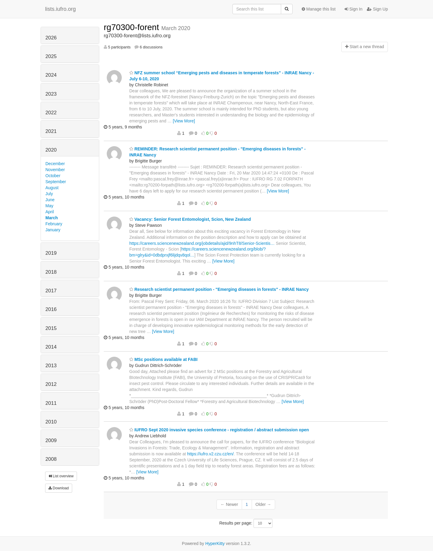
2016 (51, 309)
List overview (61, 476)
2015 (51, 328)
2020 (51, 150)
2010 (51, 422)
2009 (51, 440)
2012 (51, 384)
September (55, 181)
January (52, 229)
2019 (51, 253)
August (52, 187)
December (55, 163)
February (53, 223)
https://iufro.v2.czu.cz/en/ (210, 453)
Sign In (353, 9)
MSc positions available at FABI (163, 359)
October (52, 175)
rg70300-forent (132, 27)
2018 (51, 272)
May (49, 205)
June (49, 199)
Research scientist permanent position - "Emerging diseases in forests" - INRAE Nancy (219, 289)
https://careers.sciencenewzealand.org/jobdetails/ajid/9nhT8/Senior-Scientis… (202, 243)
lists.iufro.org (60, 9)
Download (58, 488)
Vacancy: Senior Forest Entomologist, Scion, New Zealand (190, 219)
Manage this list (319, 9)
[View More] (184, 121)
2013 (51, 365)
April (49, 211)
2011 (51, 403)
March (51, 217)
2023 (51, 94)
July (49, 193)
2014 (51, 347)
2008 (51, 459)
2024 (51, 75)
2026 (51, 38)
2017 (51, 291)
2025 (51, 56)
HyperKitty (215, 543)
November (55, 169)
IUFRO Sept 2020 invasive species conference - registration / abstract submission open (219, 429)
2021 (51, 131)
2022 (51, 112)
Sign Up (377, 9)
